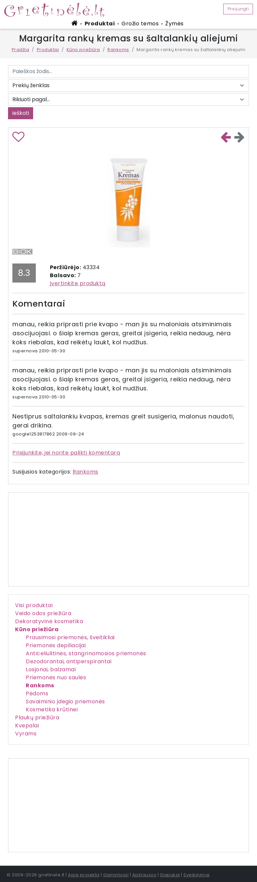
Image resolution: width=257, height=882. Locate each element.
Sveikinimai (196, 875)
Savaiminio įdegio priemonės (65, 701)
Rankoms (118, 49)
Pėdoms (37, 693)
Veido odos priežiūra (43, 613)
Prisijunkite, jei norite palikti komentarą (66, 453)
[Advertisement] (128, 805)
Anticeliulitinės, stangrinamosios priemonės (86, 653)
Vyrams (25, 733)
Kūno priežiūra (83, 49)
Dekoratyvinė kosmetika (49, 621)
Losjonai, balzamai (51, 669)
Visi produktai (34, 605)
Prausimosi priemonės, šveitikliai (70, 637)
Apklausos (144, 875)
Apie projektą (84, 875)
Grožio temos (140, 23)
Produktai (100, 23)
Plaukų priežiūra (37, 717)
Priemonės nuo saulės (56, 677)
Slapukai (170, 875)
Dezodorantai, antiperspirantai (68, 661)
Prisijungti (238, 9)
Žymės (174, 23)
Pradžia (20, 49)
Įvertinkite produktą (78, 283)
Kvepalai (27, 725)
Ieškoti (20, 113)
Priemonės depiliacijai (56, 645)
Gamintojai (115, 875)
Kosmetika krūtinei (52, 709)
